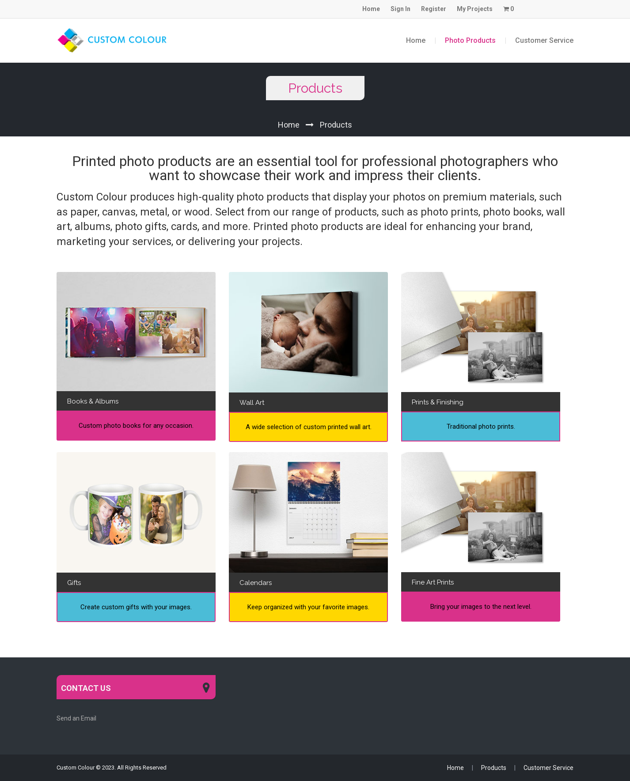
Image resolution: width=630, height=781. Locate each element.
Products (336, 124)
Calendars (255, 583)
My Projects (475, 8)
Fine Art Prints (433, 582)
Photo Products (470, 40)
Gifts (74, 583)
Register (433, 8)
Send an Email (76, 718)
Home (371, 8)
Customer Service (544, 40)
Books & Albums (92, 401)
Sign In (400, 8)
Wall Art (251, 403)
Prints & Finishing (437, 402)
